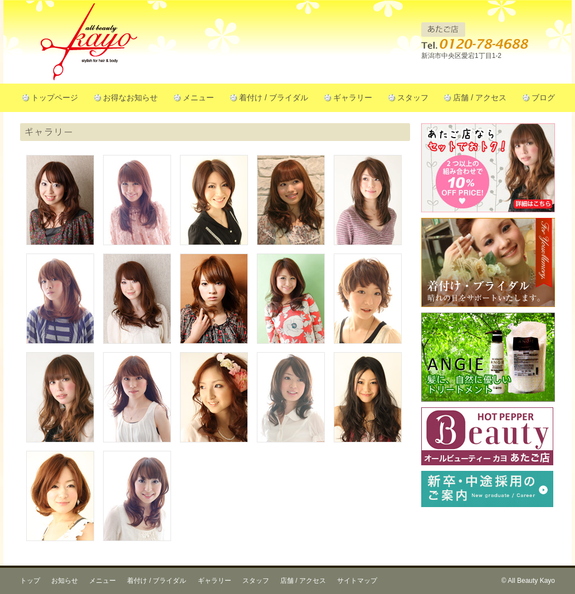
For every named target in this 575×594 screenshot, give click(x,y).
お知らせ (64, 581)
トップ (30, 581)
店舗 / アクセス (479, 97)
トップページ (54, 97)
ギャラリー (352, 97)
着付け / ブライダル (273, 97)
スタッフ (412, 97)
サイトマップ (357, 581)
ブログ (543, 97)
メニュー (198, 97)
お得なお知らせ (130, 97)
